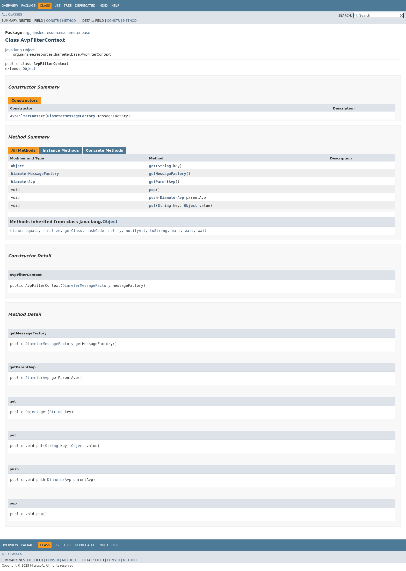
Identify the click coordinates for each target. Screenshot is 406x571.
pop (152, 190)
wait (176, 231)
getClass (73, 231)
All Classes (12, 14)
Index (103, 6)
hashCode (95, 231)
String (164, 166)
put (152, 205)
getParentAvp (162, 182)
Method (69, 21)
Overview (10, 6)
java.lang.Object (20, 50)
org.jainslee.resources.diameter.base (56, 33)
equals (32, 231)
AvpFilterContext (27, 116)
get (152, 166)
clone (15, 231)
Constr (52, 21)
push (153, 197)
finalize (51, 231)
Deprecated (85, 6)
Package (28, 6)
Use (57, 6)
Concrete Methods (104, 150)
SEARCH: (345, 15)
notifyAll (136, 231)
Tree (68, 6)
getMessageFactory (167, 174)
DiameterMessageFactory (71, 116)
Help (115, 6)
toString (158, 231)
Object (29, 69)
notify (114, 231)
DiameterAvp (23, 182)
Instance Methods (60, 150)
